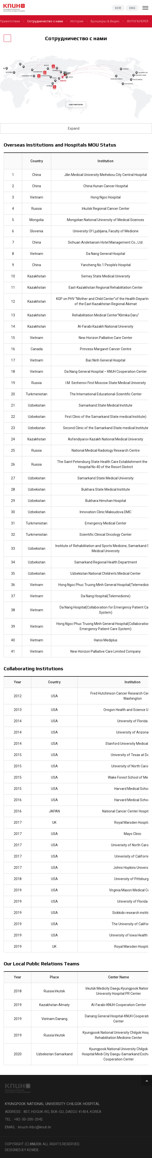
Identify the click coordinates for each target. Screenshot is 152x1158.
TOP (146, 1080)
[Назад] (7, 38)
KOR (118, 8)
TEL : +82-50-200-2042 (24, 1119)
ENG (132, 8)
